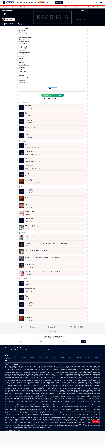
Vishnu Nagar (78, 393)
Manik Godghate (31, 372)
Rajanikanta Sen (34, 371)
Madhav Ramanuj (76, 412)
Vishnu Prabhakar (78, 383)
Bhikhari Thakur (86, 391)
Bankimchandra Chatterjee (72, 411)
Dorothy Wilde (15, 379)
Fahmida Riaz (24, 369)
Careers (41, 349)
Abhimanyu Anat (63, 388)
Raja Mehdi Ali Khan (92, 367)
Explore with (12, 24)
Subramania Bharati (85, 374)
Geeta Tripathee (88, 382)
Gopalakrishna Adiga (87, 371)
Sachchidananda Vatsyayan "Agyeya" (78, 424)
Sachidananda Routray (13, 396)
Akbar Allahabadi (13, 388)
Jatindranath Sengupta (38, 407)
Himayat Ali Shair (79, 375)
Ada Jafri (48, 388)
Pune (15, 357)
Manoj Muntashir (63, 425)
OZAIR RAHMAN (62, 411)
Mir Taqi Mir (52, 388)
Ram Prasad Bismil (18, 387)
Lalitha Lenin (92, 374)
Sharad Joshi (19, 393)
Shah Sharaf (76, 401)
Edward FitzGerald (57, 385)
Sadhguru (21, 427)
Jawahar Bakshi (43, 412)
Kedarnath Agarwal (42, 398)
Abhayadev (30, 383)
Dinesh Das (25, 407)
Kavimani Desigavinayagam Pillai (44, 374)
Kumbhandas (27, 395)
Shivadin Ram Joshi (27, 387)
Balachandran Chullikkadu (46, 367)
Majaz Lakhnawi (52, 393)
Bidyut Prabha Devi (85, 377)
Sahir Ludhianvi (60, 6)
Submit (83, 341)
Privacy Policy (25, 349)
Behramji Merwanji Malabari (70, 416)
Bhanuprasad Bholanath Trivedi (85, 414)
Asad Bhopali (66, 379)
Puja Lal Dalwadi (12, 416)
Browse (17, 2)
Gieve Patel (89, 366)
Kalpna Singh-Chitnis (12, 390)
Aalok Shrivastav (12, 393)
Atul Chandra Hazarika (49, 369)
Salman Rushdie (11, 385)
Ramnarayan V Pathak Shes (31, 417)
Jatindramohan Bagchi (18, 409)
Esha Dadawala (59, 414)
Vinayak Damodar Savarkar (57, 390)
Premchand (70, 404)
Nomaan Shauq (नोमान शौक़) (29, 427)
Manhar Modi (29, 412)
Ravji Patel (91, 412)
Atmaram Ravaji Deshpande (16, 377)
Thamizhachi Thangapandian (88, 372)
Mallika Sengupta (80, 409)
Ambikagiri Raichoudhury (32, 369)
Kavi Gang (86, 395)
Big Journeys (15, 6)
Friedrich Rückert (69, 395)
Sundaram (10, 419)
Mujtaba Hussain (30, 375)
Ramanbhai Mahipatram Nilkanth (57, 416)
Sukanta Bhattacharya (39, 411)
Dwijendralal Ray (52, 406)
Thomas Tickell (11, 404)
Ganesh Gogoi (41, 369)
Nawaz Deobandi (15, 375)
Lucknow (48, 357)
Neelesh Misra (16, 427)
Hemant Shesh (79, 388)
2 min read (9, 10)
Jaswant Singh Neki (55, 399)
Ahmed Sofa (11, 369)
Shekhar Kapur (51, 383)
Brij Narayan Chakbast (82, 366)
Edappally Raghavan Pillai (36, 382)
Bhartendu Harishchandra (51, 398)
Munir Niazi (24, 401)
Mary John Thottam (43, 383)
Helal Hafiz (58, 406)
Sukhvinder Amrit (93, 399)
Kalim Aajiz (45, 393)
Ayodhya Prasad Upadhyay (65, 409)
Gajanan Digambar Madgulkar (60, 375)
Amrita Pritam (33, 6)
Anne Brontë (48, 390)
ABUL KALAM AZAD (37, 425)
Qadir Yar (27, 403)
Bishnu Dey (73, 409)
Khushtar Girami (22, 366)
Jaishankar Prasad (88, 409)
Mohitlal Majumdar (80, 407)
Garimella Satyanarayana (88, 375)
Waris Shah (94, 403)
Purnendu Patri (61, 407)
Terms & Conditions (15, 349)
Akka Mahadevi (72, 369)
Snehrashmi (35, 416)
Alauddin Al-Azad (50, 382)
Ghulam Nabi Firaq (44, 375)
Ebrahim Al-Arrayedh (41, 399)
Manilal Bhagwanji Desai (42, 419)
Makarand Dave (47, 420)
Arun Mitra (73, 407)
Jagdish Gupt (93, 391)
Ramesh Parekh (27, 420)
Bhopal (70, 357)
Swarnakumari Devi (59, 382)
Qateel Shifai (41, 379)
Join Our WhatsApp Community (52, 95)
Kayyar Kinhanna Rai (69, 387)
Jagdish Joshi (50, 412)
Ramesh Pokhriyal (43, 371)
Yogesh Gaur (33, 390)
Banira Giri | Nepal (16, 425)
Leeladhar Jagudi (92, 388)
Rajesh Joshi (62, 374)
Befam (17, 416)
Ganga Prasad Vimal (71, 388)
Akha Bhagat (56, 419)
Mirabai (25, 396)
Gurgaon (8, 357)
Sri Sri (87, 399)
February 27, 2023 (81, 19)
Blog (31, 349)
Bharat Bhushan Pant (42, 422)
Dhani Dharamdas (48, 395)
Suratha (51, 377)
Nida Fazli (48, 399)
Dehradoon (95, 357)
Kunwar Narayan (71, 398)
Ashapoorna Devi (19, 407)
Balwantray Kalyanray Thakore (26, 416)
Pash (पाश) (10, 427)
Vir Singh (53, 403)
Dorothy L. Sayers (74, 385)
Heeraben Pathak (16, 412)
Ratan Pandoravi (15, 366)
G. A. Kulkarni (48, 379)
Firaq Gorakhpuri (89, 424)
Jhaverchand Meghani (22, 422)
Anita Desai (35, 383)
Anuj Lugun (56, 380)
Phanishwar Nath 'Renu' (18, 398)
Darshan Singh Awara (68, 401)
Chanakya (41, 395)
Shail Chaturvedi (88, 390)
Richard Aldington (89, 379)
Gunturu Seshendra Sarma (23, 390)
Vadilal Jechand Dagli (89, 416)
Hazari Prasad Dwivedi (60, 393)
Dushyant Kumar (68, 6)
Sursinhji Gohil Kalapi (12, 422)
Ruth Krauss (72, 379)
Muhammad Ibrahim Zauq (28, 391)
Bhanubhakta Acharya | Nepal (26, 425)
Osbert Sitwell (92, 398)
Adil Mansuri (46, 414)
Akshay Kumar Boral (47, 407)
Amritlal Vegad (26, 380)
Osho (84, 399)
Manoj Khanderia (80, 416)
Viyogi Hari (35, 396)
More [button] (47, 2)
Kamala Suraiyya (62, 380)
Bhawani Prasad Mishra (47, 425)
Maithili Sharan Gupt (12, 411)
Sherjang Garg (58, 372)
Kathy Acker (59, 404)
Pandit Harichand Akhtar (62, 366)
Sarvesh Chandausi (44, 391)
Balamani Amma (78, 372)
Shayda (70, 412)
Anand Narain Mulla (41, 366)
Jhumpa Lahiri (29, 379)
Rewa (55, 357)
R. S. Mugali (37, 375)
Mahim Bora (40, 380)
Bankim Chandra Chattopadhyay (16, 417)
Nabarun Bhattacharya (22, 367)
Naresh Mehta (34, 398)
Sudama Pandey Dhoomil (52, 387)
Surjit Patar (37, 401)
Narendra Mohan (37, 367)
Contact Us (47, 349)
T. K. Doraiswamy (35, 395)
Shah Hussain (67, 403)
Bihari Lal (29, 398)
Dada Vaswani (94, 377)
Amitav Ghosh (22, 379)
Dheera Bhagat (84, 419)
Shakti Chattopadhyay (53, 409)
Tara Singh (21, 396)
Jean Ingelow (18, 424)
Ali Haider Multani (32, 399)
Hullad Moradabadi (40, 390)
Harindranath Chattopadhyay (61, 383)
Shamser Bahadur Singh (48, 380)
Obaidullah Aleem (90, 393)
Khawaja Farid (47, 403)
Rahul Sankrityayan (70, 374)
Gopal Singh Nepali (37, 387)
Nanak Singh (87, 401)
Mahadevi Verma (66, 422)
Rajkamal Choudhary (80, 398)
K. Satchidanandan (69, 390)
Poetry (4, 10)
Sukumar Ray (46, 409)
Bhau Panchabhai (71, 375)
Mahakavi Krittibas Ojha (37, 409)
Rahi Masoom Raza (85, 422)
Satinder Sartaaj (64, 399)
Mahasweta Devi (17, 369)
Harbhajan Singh (18, 401)
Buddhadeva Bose (93, 404)
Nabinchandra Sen (27, 409)
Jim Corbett (69, 371)
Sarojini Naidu (67, 382)
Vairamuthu (46, 377)
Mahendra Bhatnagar (13, 383)
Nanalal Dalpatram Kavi (75, 422)
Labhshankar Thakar (84, 412)
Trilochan (53, 372)
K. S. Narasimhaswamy (94, 369)
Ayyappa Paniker (14, 372)
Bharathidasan (77, 374)
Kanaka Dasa (78, 369)
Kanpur (8, 358)
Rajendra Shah (77, 419)
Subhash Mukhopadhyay (32, 406)
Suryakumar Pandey (92, 411)
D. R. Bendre (12, 371)
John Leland (65, 404)
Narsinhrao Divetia (55, 420)
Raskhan (25, 398)
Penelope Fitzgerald (20, 403)
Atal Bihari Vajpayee (33, 424)
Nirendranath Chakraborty (20, 406)
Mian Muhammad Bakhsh (85, 403)
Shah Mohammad (40, 403)
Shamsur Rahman (84, 404)
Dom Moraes (85, 388)
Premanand (50, 419)
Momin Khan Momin (92, 380)
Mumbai (24, 357)
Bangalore (40, 357)
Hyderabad (32, 357)
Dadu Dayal (75, 395)
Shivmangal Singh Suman (51, 366)
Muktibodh (11, 399)
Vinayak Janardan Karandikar (66, 377)
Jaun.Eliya (52, 6)
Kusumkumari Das (11, 407)
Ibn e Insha (31, 393)
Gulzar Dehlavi (91, 385)
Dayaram (72, 419)
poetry (50, 86)
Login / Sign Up (95, 2)
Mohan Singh (12, 401)
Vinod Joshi (32, 414)
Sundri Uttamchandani (80, 379)
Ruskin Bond (68, 393)
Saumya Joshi (57, 412)
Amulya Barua (57, 369)
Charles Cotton (12, 403)
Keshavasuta (51, 375)
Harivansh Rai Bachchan (22, 399)
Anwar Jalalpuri (33, 380)
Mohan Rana (11, 387)
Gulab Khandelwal (88, 387)
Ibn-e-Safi (29, 371)
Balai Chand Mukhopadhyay (68, 372)
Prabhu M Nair (65, 398)
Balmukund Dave (65, 417)
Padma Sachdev (76, 404)
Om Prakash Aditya (79, 387)
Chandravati (67, 407)
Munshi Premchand (79, 6)
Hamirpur (87, 357)
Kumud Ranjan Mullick (89, 407)
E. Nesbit (87, 398)
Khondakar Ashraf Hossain (37, 385)
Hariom (96, 425)
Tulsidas (67, 369)
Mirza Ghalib (79, 425)
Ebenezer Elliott (11, 424)
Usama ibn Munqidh (15, 382)
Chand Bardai (30, 396)
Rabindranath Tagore (83, 411)
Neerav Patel (23, 412)
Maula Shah (51, 401)
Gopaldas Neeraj (91, 419)
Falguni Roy (55, 407)
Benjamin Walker (56, 367)
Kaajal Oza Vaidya (67, 414)
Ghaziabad (79, 357)
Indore (62, 357)
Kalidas (95, 379)
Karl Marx (60, 398)
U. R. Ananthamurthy (52, 371)
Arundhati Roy (31, 367)
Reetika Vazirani (23, 375)
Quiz (35, 2)
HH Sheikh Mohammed (43, 396)
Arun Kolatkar (27, 377)
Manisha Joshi (53, 414)
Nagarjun (82, 382)
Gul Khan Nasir (92, 395)
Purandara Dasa (85, 369)
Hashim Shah (93, 401)
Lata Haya (67, 424)
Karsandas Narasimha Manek (47, 417)
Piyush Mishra (51, 422)
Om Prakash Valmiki (75, 382)
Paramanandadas (20, 395)
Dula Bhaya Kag (74, 414)
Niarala (15, 399)
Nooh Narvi (37, 391)
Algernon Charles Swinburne (74, 420)
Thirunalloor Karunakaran (72, 380)
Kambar (94, 371)
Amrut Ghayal (27, 414)
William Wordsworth (22, 411)
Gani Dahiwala (12, 414)
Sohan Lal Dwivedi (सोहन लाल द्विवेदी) (42, 427)
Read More (52, 89)
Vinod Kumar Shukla (48, 385)
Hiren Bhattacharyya (25, 382)
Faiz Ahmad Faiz (61, 391)
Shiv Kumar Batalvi (44, 401)
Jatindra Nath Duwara (82, 380)
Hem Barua (24, 404)
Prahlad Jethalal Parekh (44, 416)
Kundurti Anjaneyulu (23, 372)
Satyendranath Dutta (23, 383)
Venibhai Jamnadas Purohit (77, 417)
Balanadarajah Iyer (28, 388)
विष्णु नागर (73, 393)
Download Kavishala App (43, 6)
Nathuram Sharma (53, 391)
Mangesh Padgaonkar (40, 372)
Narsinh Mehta (84, 420)
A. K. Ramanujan (40, 377)
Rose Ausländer (67, 396)
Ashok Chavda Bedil (19, 414)
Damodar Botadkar (63, 420)
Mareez (42, 414)
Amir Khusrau (23, 371)
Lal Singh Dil (71, 399)
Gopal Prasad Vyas (78, 391)
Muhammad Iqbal (37, 404)
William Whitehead (30, 411)
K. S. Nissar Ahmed (61, 371)
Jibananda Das (48, 411)
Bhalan (95, 412)
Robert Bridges (18, 404)
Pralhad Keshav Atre (65, 385)
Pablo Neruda (53, 404)
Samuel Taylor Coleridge (77, 371)
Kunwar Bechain (24, 424)
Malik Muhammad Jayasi (76, 396)
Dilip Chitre (48, 372)
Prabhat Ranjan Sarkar (89, 406)
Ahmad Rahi (81, 401)
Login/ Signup (96, 421)
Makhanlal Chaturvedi (32, 422)
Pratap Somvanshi (61, 424)
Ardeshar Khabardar (19, 420)
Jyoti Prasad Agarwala (26, 385)
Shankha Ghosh (11, 406)
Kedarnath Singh (58, 422)
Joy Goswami (81, 406)
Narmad (56, 417)
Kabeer (48, 424)
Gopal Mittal (14, 367)
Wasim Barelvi (42, 388)
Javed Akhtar (56, 377)
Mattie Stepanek (70, 383)
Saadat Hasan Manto (59, 396)
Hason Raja (10, 409)
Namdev (44, 382)
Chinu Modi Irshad (36, 412)
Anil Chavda (37, 414)
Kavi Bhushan (93, 396)
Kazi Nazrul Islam (55, 411)
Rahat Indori (35, 379)
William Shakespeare (42, 424)
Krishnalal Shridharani (31, 419)
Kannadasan (54, 374)
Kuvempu (18, 371)
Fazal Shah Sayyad (58, 401)
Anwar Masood (31, 401)
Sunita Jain (32, 377)
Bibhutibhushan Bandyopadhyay (80, 367)
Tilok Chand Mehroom (72, 366)
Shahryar (57, 388)
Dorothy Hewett (25, 393)
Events (21, 2)
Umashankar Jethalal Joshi (38, 420)
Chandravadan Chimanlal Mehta (20, 419)
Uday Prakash (51, 396)
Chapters (26, 2)
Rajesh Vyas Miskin (64, 412)
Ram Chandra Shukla (79, 390)
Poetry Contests (6, 6)
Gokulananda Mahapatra (56, 379)
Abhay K (30, 407)
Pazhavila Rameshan (83, 385)
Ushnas (59, 417)
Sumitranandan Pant (38, 393)
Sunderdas (54, 395)
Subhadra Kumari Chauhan (98, 6)
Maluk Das (81, 395)
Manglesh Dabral (61, 395)
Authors (31, 2)
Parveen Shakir (21, 388)
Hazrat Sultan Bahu (75, 403)
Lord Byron (43, 404)
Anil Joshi (86, 417)
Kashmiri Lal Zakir (19, 380)
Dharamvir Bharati (24, 6)
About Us (7, 349)
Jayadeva (63, 369)
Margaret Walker (11, 380)
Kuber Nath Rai (36, 388)
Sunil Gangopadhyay (73, 406)
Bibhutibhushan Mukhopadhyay (66, 367)
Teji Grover (43, 387)
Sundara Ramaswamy (32, 374)
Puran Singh (33, 403)
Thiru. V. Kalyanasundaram (13, 374)
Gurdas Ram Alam (78, 399)
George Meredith (12, 395)
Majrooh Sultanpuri (69, 391)
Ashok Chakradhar (86, 396)
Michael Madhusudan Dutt (43, 406)
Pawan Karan (18, 385)
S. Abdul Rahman (23, 374)
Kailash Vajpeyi (61, 387)
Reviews (35, 349)
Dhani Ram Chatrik (59, 403)
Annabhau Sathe (77, 377)
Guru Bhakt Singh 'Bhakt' (32, 366)
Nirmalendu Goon (65, 406)
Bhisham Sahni (8, 366)
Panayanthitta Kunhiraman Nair (15, 391)
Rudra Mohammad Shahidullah (89, 383)
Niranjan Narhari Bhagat (64, 419)
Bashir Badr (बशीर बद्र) (72, 425)
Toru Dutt (48, 404)
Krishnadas (83, 393)
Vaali (58, 374)
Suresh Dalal (92, 417)
